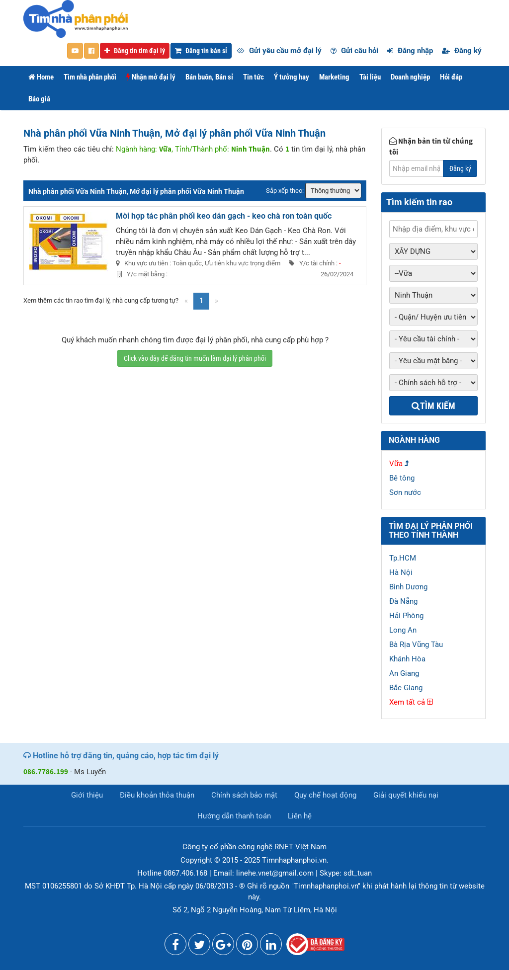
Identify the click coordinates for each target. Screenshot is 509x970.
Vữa (396, 463)
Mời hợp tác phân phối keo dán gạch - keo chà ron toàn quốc (224, 216)
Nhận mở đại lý (150, 77)
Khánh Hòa (407, 658)
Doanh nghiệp (410, 77)
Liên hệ (300, 815)
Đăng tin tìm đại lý (134, 51)
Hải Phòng (406, 615)
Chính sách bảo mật (244, 795)
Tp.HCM (402, 558)
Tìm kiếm (433, 406)
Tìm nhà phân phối (90, 77)
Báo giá (39, 98)
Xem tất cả (411, 702)
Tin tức (253, 77)
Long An (403, 630)
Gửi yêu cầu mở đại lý (279, 50)
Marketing (334, 77)
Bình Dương (408, 586)
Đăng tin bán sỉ (201, 51)
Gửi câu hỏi (354, 50)
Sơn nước (405, 492)
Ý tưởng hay (291, 77)
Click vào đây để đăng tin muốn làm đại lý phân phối (195, 358)
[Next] (216, 301)
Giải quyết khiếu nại (405, 795)
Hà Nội (401, 572)
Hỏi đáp (451, 77)
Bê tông (402, 478)
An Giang (404, 673)
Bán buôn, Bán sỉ (209, 77)
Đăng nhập (410, 50)
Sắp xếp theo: (285, 190)
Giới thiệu (87, 795)
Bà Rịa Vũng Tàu (416, 644)
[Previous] (186, 301)
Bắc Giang (406, 687)
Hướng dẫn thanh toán (234, 815)
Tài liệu (370, 77)
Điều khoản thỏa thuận (157, 795)
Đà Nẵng (403, 601)
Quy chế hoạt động (325, 795)
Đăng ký (462, 50)
